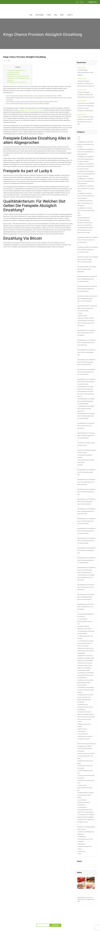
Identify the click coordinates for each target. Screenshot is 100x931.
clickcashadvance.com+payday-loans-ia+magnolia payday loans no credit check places (86, 410)
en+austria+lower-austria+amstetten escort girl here (84, 615)
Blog (79, 209)
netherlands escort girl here (85, 730)
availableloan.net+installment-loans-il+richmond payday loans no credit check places (85, 153)
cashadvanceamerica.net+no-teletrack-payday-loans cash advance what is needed (85, 224)
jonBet (80, 715)
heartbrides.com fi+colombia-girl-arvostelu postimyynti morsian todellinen (85, 676)
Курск (79, 847)
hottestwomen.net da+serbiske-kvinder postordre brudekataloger (85, 701)
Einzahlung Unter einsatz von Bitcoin (16, 75)
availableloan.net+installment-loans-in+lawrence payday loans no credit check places (85, 160)
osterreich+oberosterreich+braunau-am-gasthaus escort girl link (86, 739)
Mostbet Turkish (82, 722)
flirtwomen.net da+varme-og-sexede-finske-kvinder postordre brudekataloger (85, 644)
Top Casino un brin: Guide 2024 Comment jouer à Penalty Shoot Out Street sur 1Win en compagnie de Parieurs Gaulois (85, 100)
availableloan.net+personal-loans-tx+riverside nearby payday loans (85, 204)
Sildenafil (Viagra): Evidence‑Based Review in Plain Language (85, 66)
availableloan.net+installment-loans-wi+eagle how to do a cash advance (85, 182)
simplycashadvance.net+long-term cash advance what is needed (85, 789)
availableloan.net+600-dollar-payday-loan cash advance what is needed (85, 138)
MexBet (80, 720)
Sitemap (87, 929)
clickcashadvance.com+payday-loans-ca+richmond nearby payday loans (86, 402)
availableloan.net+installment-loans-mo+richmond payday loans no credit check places (86, 167)
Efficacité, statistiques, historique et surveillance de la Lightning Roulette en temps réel (85, 77)
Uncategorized (82, 830)
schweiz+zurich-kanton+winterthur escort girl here (84, 781)
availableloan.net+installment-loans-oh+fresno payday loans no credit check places (85, 175)
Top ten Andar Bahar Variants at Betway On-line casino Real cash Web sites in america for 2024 (85, 114)
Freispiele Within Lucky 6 (13, 68)
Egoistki (80, 458)
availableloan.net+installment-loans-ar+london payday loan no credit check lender (85, 145)
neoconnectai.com (83, 727)
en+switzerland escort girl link (86, 634)
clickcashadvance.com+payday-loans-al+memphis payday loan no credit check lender (86, 395)
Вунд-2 (80, 842)
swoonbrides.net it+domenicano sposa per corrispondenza (83, 796)
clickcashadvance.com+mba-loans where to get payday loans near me (85, 388)
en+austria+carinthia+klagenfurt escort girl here (85, 609)
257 (79, 130)
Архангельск (81, 837)
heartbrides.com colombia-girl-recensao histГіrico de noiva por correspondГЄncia (85, 669)
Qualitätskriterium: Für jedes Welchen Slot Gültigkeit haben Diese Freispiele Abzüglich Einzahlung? (18, 72)
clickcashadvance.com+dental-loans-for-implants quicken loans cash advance (85, 317)
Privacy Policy (81, 929)
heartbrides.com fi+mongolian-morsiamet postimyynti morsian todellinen (85, 684)
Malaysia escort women (84, 718)
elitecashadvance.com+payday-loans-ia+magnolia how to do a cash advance (86, 571)
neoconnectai (81, 725)
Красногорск (81, 845)
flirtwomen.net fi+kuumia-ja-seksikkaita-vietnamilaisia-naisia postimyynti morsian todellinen (85, 652)
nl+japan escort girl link (84, 732)
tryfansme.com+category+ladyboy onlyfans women (86, 822)
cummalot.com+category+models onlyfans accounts (86, 438)
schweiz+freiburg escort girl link (86, 747)
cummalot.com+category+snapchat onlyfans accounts (86, 445)
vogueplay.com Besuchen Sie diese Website (31, 104)
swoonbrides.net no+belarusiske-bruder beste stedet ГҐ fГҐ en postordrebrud (85, 803)
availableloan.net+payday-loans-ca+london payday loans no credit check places (85, 189)
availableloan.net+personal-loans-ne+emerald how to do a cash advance (85, 197)
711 (79, 133)
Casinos (80, 307)
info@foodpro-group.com (78, 923)
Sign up (81, 2)
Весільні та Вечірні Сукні (84, 840)
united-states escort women (85, 832)
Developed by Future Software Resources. (25, 929)
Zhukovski (81, 835)
